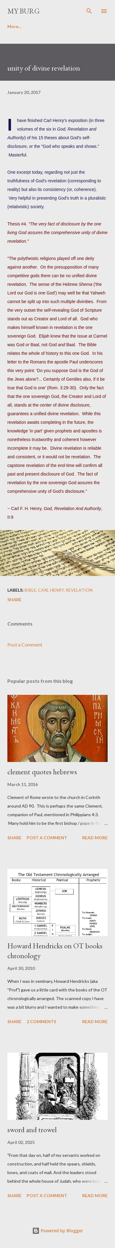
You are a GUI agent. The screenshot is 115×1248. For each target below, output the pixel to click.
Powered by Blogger (57, 1231)
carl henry (51, 590)
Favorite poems (51, 26)
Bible (30, 590)
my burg (23, 11)
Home (13, 26)
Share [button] (14, 599)
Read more (95, 837)
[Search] (89, 11)
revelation (79, 590)
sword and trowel (32, 1129)
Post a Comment (24, 644)
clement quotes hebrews (42, 771)
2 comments (41, 1021)
